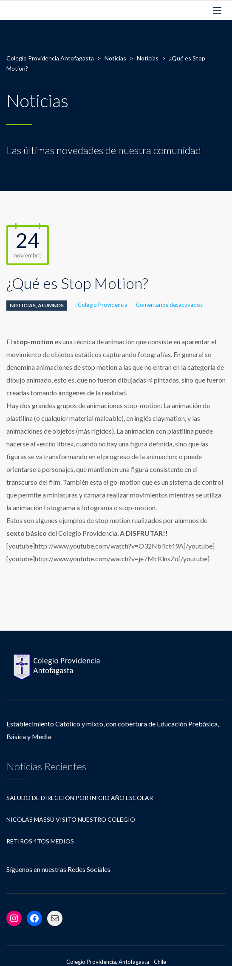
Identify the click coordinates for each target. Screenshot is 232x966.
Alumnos (51, 305)
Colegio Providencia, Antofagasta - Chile (116, 961)
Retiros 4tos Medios (40, 841)
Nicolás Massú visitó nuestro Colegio (70, 819)
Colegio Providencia (102, 304)
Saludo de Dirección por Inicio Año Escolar (79, 797)
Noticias (23, 305)
